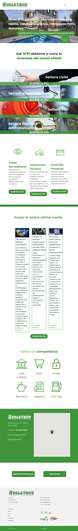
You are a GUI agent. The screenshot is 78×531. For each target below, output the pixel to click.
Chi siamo (10, 509)
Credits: (43, 528)
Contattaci (54, 474)
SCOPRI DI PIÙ (17, 192)
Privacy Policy (11, 528)
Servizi (9, 513)
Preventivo (10, 518)
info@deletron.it (19, 435)
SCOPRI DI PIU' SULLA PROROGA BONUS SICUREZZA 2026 (46, 33)
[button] (52, 432)
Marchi (9, 511)
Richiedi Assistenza (23, 474)
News (9, 516)
